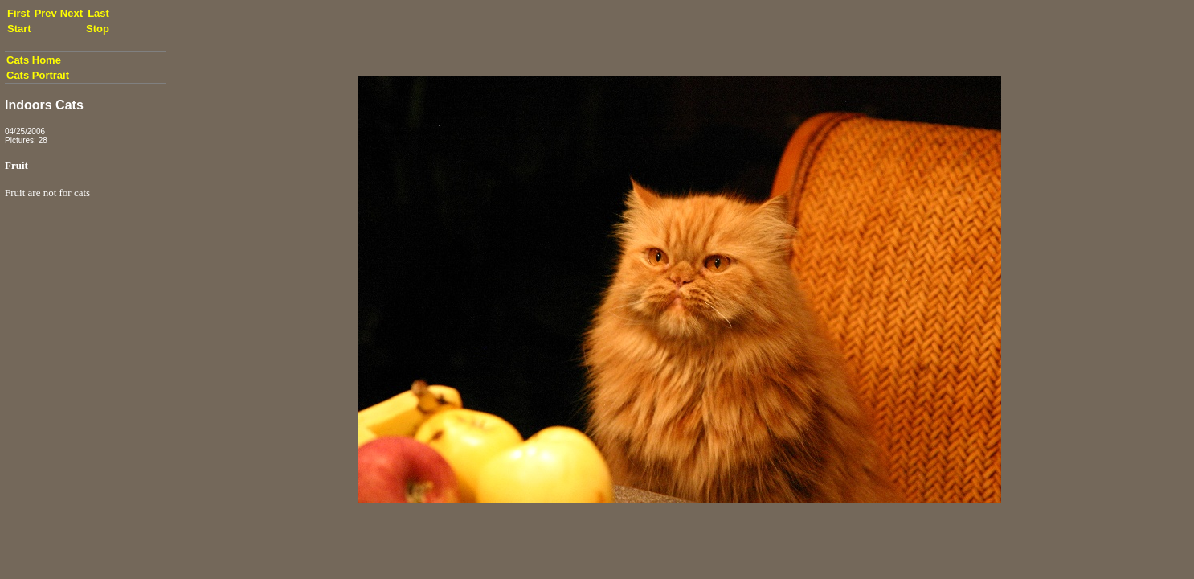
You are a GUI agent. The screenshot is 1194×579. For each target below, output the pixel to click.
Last (98, 13)
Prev (46, 13)
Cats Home (33, 60)
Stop (97, 29)
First (18, 13)
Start (19, 29)
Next (71, 13)
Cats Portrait (37, 75)
